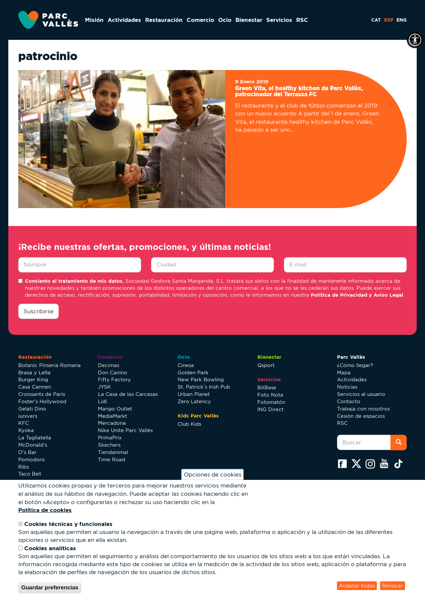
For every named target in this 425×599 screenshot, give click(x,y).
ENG (401, 20)
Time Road (111, 459)
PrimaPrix (110, 437)
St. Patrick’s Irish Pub (204, 387)
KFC (23, 423)
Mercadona (112, 423)
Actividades (124, 20)
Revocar (392, 585)
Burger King (33, 379)
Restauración (164, 20)
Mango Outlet (115, 409)
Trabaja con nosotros (363, 409)
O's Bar (27, 452)
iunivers (27, 416)
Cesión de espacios (361, 416)
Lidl (102, 401)
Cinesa (186, 365)
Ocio (224, 20)
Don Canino (112, 372)
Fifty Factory (114, 379)
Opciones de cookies (212, 475)
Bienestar (248, 20)
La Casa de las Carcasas (128, 394)
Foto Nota (270, 395)
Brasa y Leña (34, 372)
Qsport (266, 365)
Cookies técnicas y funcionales (68, 524)
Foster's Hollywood (42, 401)
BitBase (266, 387)
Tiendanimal (113, 452)
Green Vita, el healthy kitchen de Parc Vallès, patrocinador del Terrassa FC (299, 91)
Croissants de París (41, 394)
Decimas (108, 365)
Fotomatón (271, 402)
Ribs (23, 467)
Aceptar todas (357, 585)
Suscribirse (38, 311)
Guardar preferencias (49, 587)
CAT (376, 20)
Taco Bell (29, 474)
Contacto (348, 401)
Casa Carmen (34, 387)
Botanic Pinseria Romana (49, 365)
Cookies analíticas (50, 548)
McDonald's (32, 445)
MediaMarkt (112, 416)
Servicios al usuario (361, 394)
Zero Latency (194, 401)
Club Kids (189, 424)
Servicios (279, 20)
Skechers (109, 445)
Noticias (347, 387)
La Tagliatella (34, 437)
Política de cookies (45, 510)
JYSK (104, 387)
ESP (388, 20)
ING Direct (270, 409)
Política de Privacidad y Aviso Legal (357, 295)
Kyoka (26, 430)
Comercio (200, 20)
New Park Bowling (201, 379)
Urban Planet (194, 394)
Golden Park (193, 372)
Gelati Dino (32, 409)
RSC (302, 20)
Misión (94, 20)
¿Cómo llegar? (355, 365)
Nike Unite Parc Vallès (125, 430)
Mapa (344, 372)
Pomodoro (31, 459)
